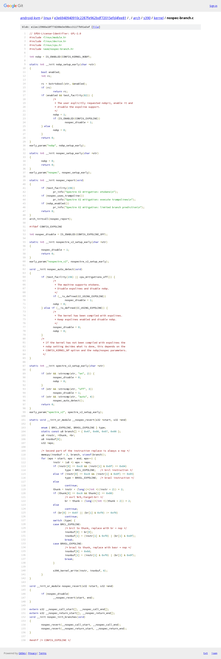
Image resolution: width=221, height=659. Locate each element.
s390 (147, 18)
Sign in (213, 6)
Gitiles (22, 653)
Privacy (32, 653)
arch (136, 18)
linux (47, 18)
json (214, 653)
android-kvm (30, 18)
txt (205, 653)
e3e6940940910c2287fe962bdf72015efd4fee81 (90, 18)
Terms (42, 653)
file (96, 27)
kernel (159, 18)
